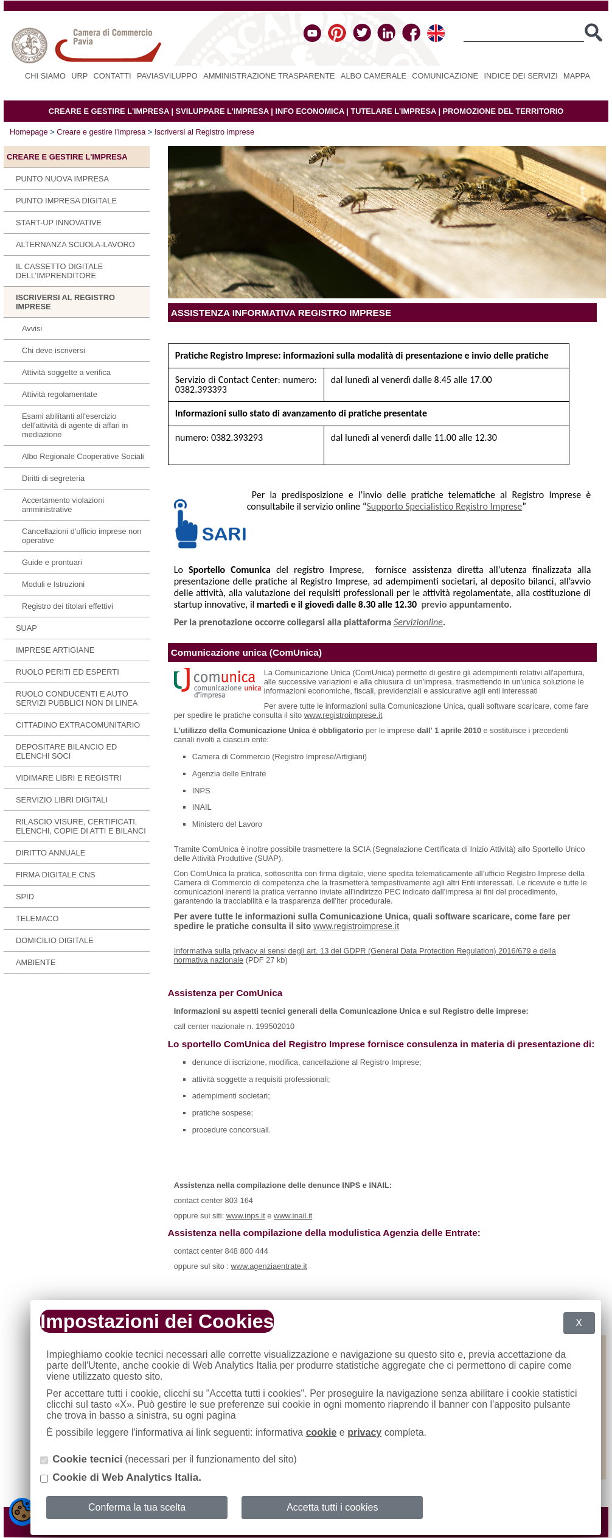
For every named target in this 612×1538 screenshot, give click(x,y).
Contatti (112, 75)
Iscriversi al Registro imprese (204, 131)
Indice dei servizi (520, 75)
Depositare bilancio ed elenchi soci (66, 751)
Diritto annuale (50, 852)
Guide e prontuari (52, 562)
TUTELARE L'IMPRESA (393, 111)
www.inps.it (245, 1215)
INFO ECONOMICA (309, 111)
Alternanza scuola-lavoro (75, 244)
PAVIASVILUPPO (167, 75)
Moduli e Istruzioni (53, 584)
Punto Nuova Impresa (62, 178)
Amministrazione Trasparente (269, 75)
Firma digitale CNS (56, 874)
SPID (25, 896)
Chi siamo (45, 75)
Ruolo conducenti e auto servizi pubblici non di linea (76, 698)
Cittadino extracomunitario (78, 724)
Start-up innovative (59, 222)
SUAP (26, 628)
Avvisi (32, 328)
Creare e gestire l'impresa (101, 131)
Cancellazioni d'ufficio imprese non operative (81, 536)
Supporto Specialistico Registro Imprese (444, 506)
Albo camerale (373, 75)
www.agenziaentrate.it (269, 1266)
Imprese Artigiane (55, 650)
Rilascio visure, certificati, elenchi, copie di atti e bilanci (81, 826)
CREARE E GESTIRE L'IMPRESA (109, 111)
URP (79, 75)
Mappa (576, 75)
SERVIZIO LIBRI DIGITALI (62, 799)
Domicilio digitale (55, 940)
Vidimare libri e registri (69, 777)
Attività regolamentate (59, 394)
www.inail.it (293, 1215)
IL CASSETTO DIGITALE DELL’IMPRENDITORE (59, 271)
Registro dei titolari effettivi (67, 606)
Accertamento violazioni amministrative (63, 505)
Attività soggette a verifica (66, 372)
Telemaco (37, 918)
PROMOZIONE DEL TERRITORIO (503, 111)
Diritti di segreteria (53, 478)
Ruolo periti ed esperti (67, 671)
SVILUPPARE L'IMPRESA (222, 111)
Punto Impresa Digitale (66, 200)
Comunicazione (445, 75)
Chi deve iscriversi (53, 350)
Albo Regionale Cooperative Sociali (83, 456)
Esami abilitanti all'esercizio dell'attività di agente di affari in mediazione (75, 425)
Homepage (29, 131)
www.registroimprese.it (343, 715)
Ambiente (35, 962)
